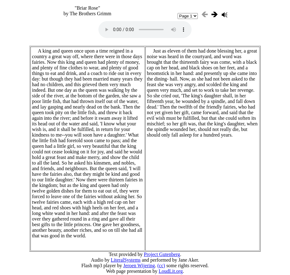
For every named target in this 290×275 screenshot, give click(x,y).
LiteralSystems (126, 260)
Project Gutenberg (162, 254)
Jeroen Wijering (139, 265)
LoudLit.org (171, 271)
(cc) (161, 265)
